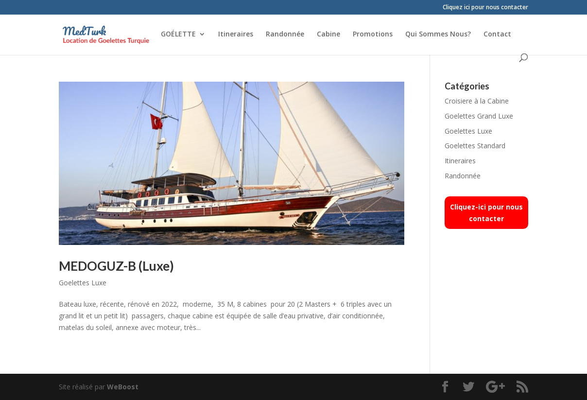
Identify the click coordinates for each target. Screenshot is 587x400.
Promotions (373, 34)
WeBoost (122, 386)
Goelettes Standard (475, 145)
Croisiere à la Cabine (477, 100)
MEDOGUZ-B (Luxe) (116, 266)
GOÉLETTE (178, 34)
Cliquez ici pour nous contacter (485, 7)
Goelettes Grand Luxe (479, 116)
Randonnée (285, 34)
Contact (497, 34)
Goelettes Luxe (82, 282)
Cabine (328, 34)
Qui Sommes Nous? (438, 34)
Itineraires (235, 34)
